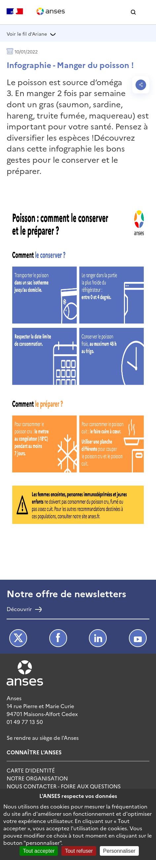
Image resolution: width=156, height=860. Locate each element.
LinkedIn (98, 638)
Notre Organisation (37, 778)
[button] (133, 12)
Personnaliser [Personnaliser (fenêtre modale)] (119, 851)
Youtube (138, 638)
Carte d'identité (31, 770)
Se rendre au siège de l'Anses (43, 737)
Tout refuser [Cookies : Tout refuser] (79, 851)
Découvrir (19, 609)
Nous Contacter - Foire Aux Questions (64, 786)
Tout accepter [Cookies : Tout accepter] (39, 851)
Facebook (58, 638)
